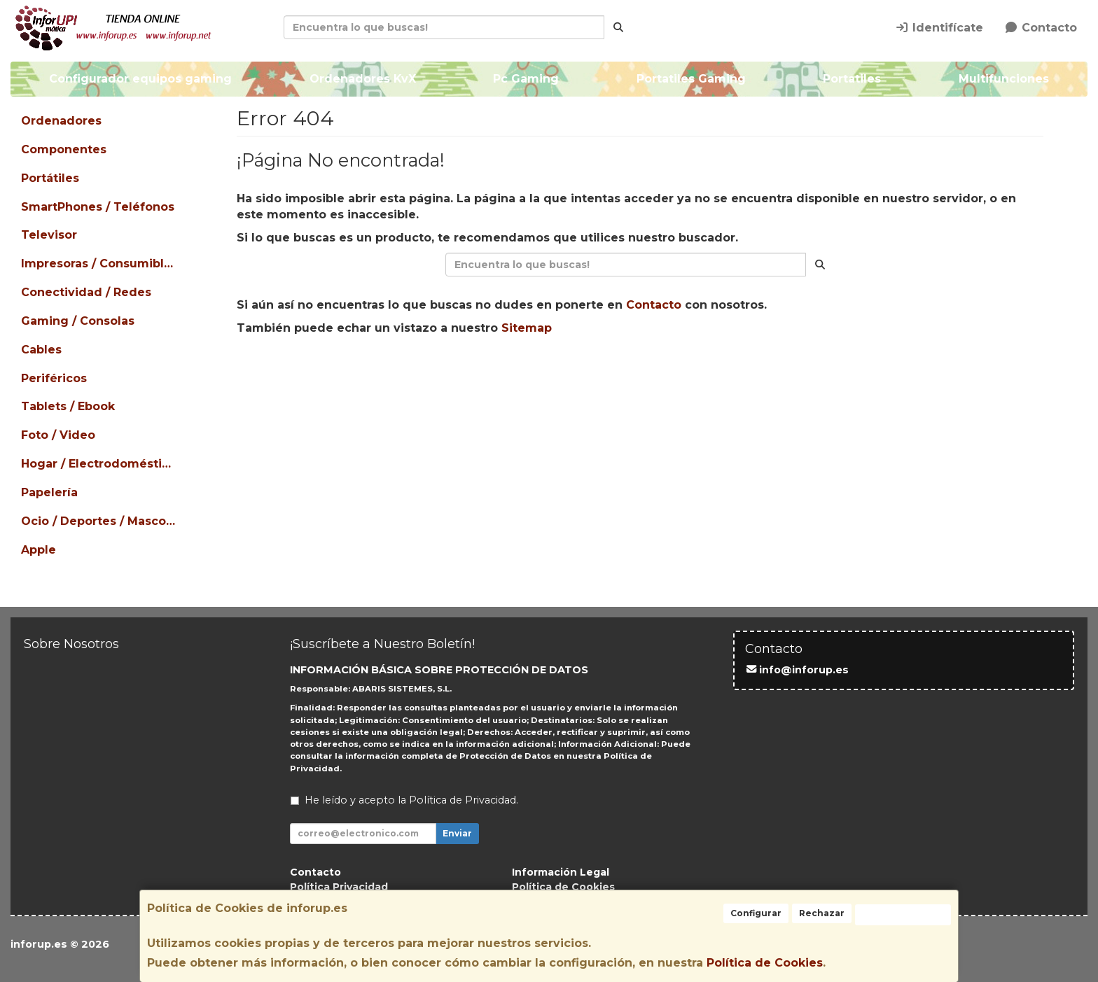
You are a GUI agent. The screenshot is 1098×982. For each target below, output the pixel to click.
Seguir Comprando (513, 372)
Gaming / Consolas (77, 321)
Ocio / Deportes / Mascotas (100, 521)
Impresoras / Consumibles (99, 263)
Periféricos (54, 378)
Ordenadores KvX (363, 78)
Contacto (1040, 27)
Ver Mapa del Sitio (768, 372)
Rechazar (822, 913)
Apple (38, 549)
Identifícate (939, 27)
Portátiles (50, 178)
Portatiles (852, 78)
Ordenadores (61, 120)
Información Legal (560, 872)
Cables (41, 349)
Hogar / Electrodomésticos (100, 463)
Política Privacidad (339, 887)
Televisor (49, 234)
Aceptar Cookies (903, 914)
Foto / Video (58, 435)
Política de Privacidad (462, 800)
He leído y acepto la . (411, 800)
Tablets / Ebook (68, 406)
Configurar (755, 913)
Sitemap (526, 328)
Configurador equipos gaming (140, 78)
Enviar (457, 833)
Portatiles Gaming (691, 78)
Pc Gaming (526, 78)
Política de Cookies (765, 962)
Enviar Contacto (642, 372)
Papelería (49, 492)
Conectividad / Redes (86, 292)
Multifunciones (1004, 78)
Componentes (63, 149)
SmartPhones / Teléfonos (97, 206)
